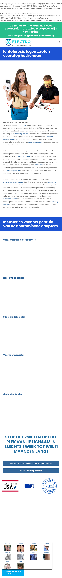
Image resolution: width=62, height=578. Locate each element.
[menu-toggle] (2, 42)
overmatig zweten (21, 134)
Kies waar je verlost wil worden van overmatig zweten (31, 463)
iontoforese (22, 125)
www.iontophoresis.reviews (13, 182)
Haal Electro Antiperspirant (31, 471)
